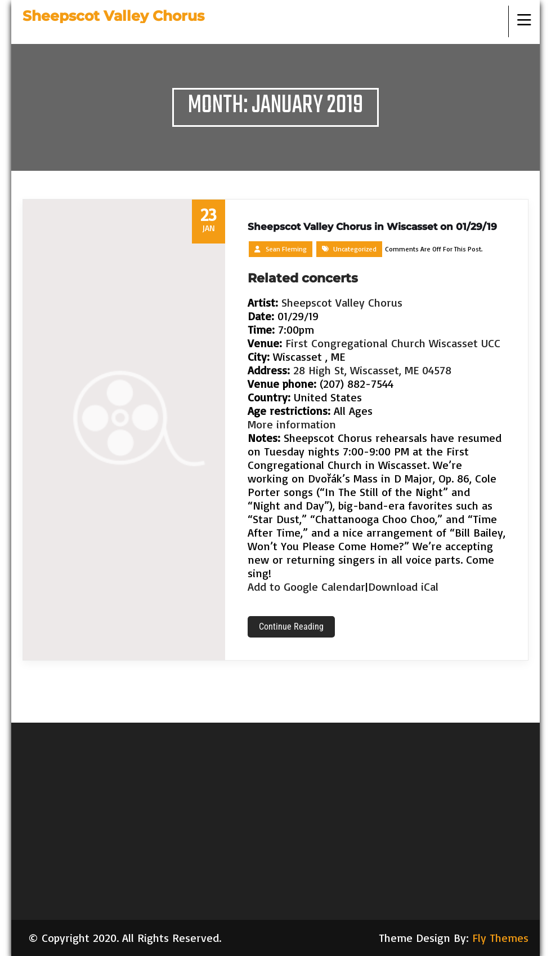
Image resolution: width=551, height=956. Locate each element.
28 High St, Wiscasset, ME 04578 (372, 370)
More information (292, 424)
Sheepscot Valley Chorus (341, 302)
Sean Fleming (286, 249)
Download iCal (403, 586)
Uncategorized (355, 249)
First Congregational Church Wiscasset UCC (392, 343)
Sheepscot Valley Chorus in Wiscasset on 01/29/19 (372, 226)
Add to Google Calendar (306, 586)
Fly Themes (500, 938)
